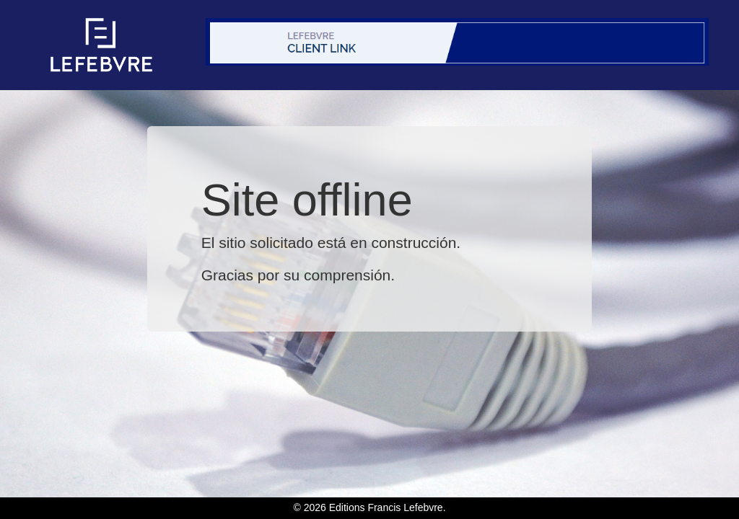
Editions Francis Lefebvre (386, 507)
